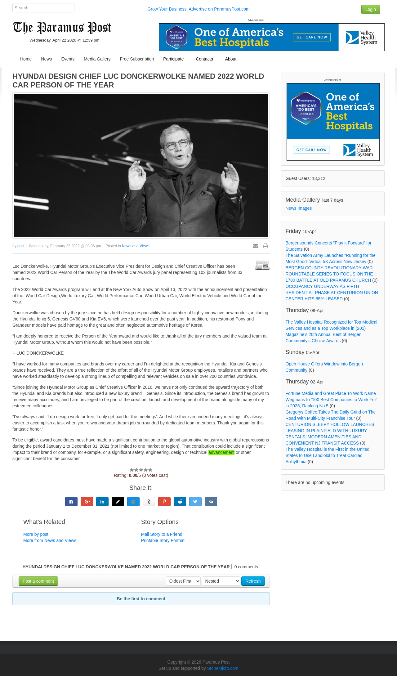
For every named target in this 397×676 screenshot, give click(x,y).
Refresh (253, 581)
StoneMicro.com (223, 668)
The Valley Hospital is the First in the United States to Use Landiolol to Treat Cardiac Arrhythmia (328, 455)
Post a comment (38, 581)
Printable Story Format (163, 540)
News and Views (135, 246)
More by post (35, 534)
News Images (299, 208)
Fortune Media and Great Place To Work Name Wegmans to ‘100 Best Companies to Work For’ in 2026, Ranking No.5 (331, 399)
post (21, 246)
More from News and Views (49, 540)
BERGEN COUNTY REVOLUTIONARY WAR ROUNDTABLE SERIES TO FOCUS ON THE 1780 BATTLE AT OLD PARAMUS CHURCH (329, 274)
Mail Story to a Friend (161, 534)
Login (370, 9)
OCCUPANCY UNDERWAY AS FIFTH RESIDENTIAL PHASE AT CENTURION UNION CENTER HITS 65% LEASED (332, 292)
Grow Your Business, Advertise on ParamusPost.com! (199, 9)
